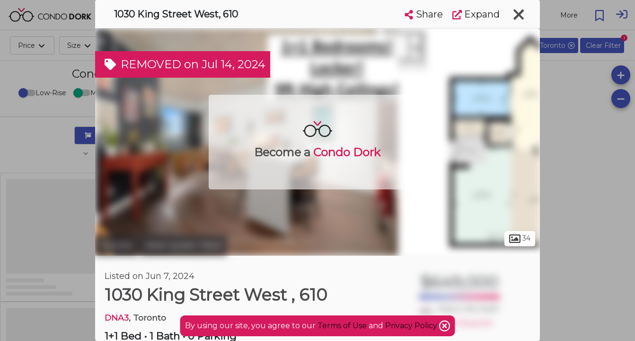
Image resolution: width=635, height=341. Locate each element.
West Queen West (183, 245)
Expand (476, 14)
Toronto (116, 245)
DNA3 (117, 318)
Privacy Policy (412, 325)
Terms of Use (342, 325)
